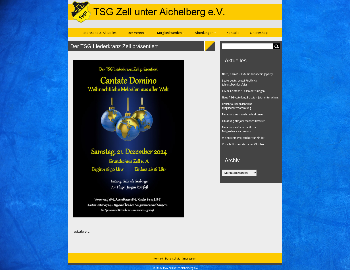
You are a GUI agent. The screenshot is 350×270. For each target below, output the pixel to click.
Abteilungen (205, 33)
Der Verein (137, 33)
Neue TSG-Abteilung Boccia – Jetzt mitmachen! (250, 97)
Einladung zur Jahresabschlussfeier (243, 121)
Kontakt (233, 33)
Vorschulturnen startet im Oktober (243, 144)
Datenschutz (173, 258)
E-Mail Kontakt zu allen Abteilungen (243, 91)
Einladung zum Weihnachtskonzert (243, 114)
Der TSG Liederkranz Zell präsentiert (114, 46)
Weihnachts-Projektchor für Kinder (243, 137)
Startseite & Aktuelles (100, 33)
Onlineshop (259, 33)
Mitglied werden (170, 33)
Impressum (189, 258)
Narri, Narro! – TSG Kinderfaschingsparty (247, 74)
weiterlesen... (79, 231)
